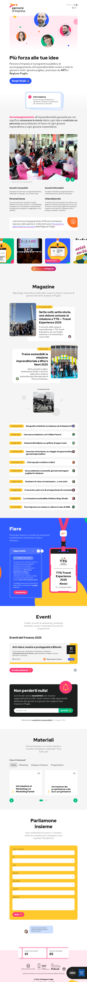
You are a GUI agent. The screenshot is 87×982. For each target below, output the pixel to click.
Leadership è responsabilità (42, 720)
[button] (68, 179)
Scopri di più (19, 80)
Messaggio (16, 897)
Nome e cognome (18, 849)
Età (13, 857)
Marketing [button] (23, 765)
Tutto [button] (13, 765)
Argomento (16, 881)
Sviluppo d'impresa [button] (39, 765)
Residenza (15, 873)
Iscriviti (64, 710)
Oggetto (15, 889)
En (76, 8)
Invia (16, 914)
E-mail (14, 865)
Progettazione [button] (57, 765)
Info (71, 659)
